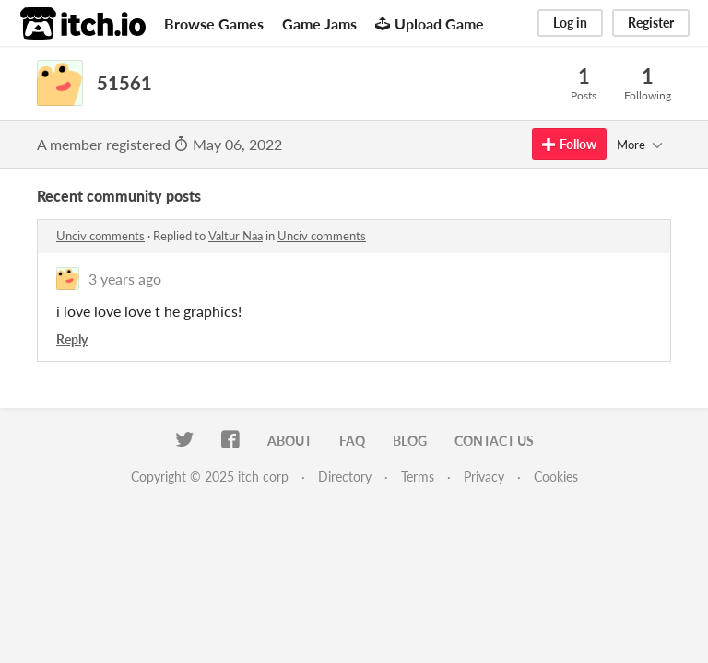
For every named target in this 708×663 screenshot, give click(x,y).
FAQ (352, 440)
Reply (72, 339)
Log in (570, 22)
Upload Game (429, 23)
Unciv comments (100, 235)
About (289, 440)
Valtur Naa (235, 235)
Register (651, 22)
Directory (345, 476)
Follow (569, 144)
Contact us (494, 440)
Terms (417, 476)
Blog (410, 440)
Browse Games (214, 23)
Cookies (556, 476)
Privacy (484, 476)
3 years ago (124, 278)
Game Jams (319, 23)
